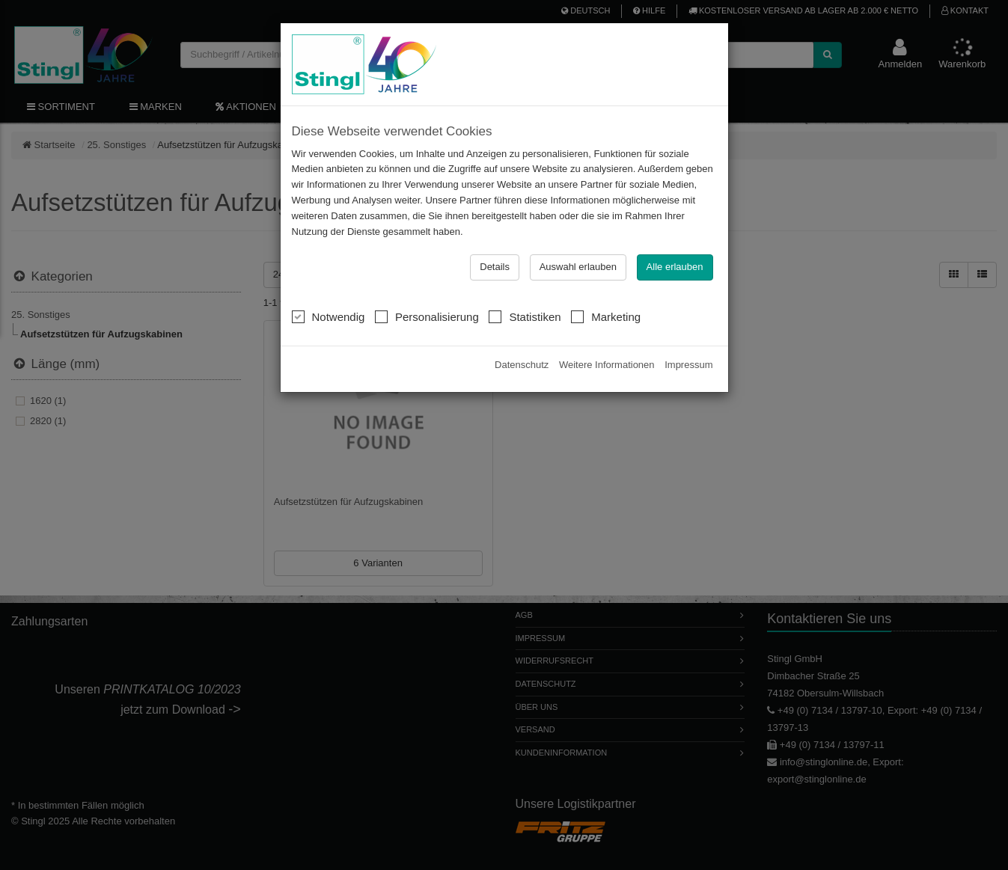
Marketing (606, 316)
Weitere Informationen (607, 364)
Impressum (688, 364)
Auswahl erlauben (578, 266)
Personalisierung (427, 316)
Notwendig (328, 316)
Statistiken (524, 316)
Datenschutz (522, 364)
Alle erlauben (675, 266)
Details (495, 266)
